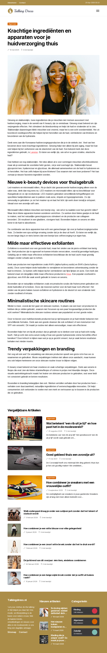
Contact (22, 3)
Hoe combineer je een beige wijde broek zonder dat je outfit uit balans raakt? (59, 576)
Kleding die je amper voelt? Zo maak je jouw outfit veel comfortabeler (59, 638)
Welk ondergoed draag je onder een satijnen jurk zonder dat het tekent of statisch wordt (61, 512)
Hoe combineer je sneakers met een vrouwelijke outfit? (70, 484)
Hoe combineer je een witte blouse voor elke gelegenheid (52, 528)
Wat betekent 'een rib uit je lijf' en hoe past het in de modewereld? (71, 425)
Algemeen (13, 24)
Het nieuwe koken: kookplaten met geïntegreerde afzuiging (59, 624)
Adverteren (12, 3)
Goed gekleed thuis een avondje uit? (70, 454)
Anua (68, 274)
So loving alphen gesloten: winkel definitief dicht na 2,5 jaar (59, 611)
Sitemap (12, 632)
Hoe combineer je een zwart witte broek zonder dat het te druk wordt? (59, 544)
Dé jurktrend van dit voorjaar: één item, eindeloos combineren (55, 560)
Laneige (34, 152)
